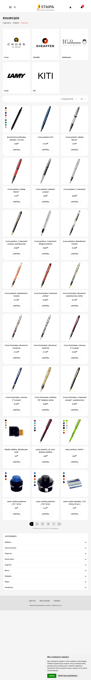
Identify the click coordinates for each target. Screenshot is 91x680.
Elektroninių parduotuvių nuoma (40, 605)
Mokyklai (8, 576)
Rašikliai (8, 542)
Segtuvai (8, 565)
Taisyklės (57, 601)
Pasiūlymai (9, 587)
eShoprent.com (56, 605)
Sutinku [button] (52, 676)
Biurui (7, 570)
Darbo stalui (9, 559)
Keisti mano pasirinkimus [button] (67, 676)
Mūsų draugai (45, 601)
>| (59, 524)
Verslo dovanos (10, 548)
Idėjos (7, 582)
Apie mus (32, 601)
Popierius (8, 553)
